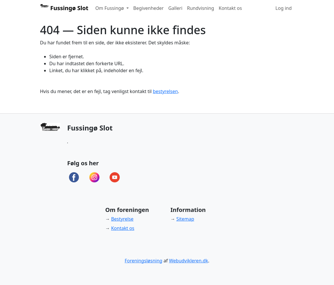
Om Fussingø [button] (110, 8)
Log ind (283, 8)
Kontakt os (230, 8)
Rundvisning (200, 8)
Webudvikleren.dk (188, 260)
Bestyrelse (122, 219)
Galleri (175, 8)
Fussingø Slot (64, 8)
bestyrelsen (165, 91)
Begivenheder (148, 8)
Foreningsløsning (143, 260)
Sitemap (185, 219)
